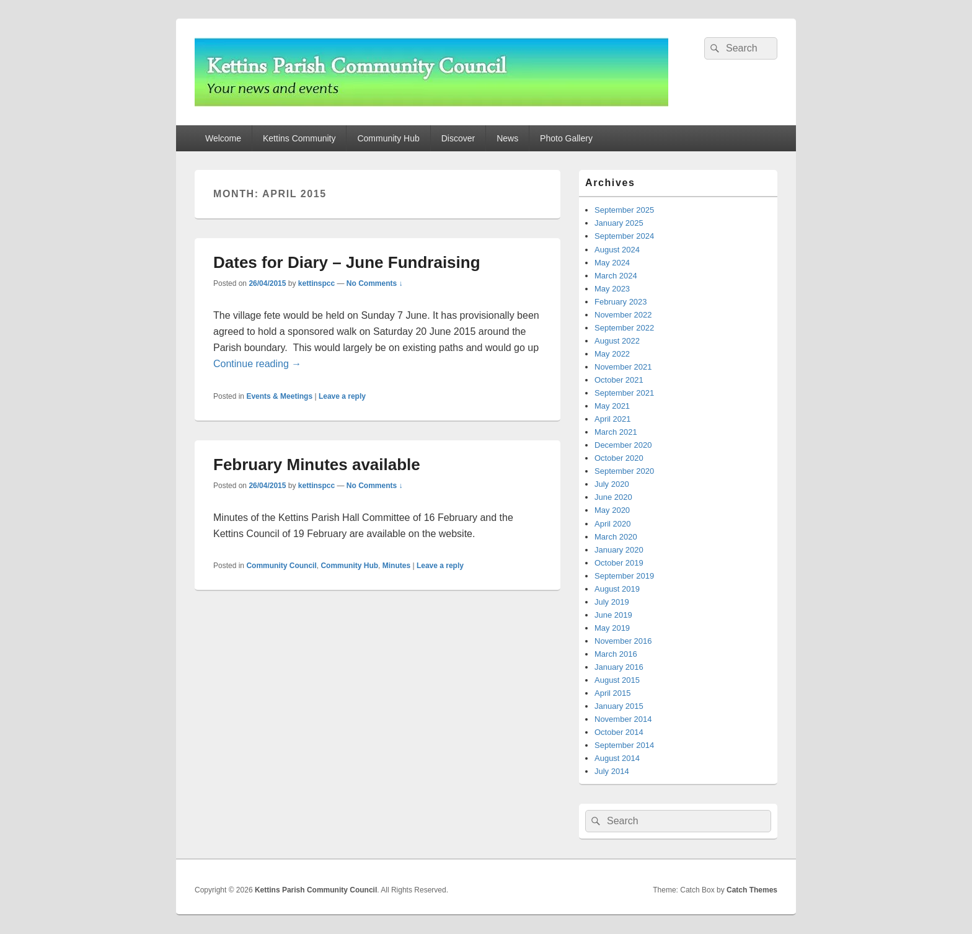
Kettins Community (299, 138)
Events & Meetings (279, 396)
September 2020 (624, 471)
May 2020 (612, 510)
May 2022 (612, 353)
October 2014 (618, 732)
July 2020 (611, 484)
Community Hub (388, 138)
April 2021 (612, 419)
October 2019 (618, 562)
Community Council (281, 565)
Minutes (396, 565)
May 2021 (612, 406)
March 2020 (615, 536)
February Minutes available (316, 464)
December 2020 (623, 445)
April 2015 (612, 693)
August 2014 (617, 758)
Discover (458, 138)
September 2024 (624, 236)
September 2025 (624, 210)
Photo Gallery (566, 138)
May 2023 (612, 288)
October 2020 (618, 458)
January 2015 (618, 706)
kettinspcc (316, 283)
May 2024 (612, 262)
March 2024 (615, 275)
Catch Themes (752, 890)
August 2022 (617, 340)
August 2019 (617, 589)
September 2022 (624, 327)
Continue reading (257, 363)
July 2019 (611, 602)
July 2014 (611, 771)
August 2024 (617, 249)
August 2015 (617, 680)
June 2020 (613, 497)
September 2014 (624, 745)
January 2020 (618, 549)
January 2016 (618, 667)
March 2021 (615, 432)
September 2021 (624, 393)
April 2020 (612, 523)
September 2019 (624, 575)
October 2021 (618, 380)
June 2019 (613, 615)
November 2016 (623, 641)
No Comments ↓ (375, 283)
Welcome (223, 138)
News (507, 138)
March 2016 (615, 654)
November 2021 (623, 366)
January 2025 (618, 223)
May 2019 (612, 628)
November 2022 (623, 314)
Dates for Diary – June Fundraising (346, 262)
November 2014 (623, 719)
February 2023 (620, 301)
